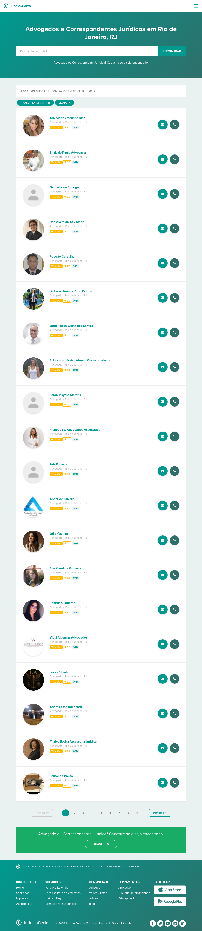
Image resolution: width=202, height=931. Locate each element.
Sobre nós (22, 893)
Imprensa (22, 898)
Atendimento (24, 903)
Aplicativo (124, 887)
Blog (92, 903)
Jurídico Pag (53, 898)
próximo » (159, 813)
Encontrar (172, 51)
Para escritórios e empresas (63, 893)
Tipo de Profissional (35, 102)
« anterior (42, 813)
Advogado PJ (126, 898)
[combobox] (87, 51)
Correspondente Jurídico (61, 903)
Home (20, 887)
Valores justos (98, 893)
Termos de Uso (95, 923)
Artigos (93, 898)
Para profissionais (56, 887)
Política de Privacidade (121, 923)
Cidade (65, 102)
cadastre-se (100, 844)
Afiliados (94, 887)
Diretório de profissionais (134, 893)
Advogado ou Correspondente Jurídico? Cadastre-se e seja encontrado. (101, 62)
